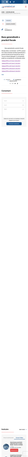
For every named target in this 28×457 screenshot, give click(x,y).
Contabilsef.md (10, 12)
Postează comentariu (14, 123)
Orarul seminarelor (8, 437)
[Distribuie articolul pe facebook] (13, 83)
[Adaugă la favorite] (8, 24)
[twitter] (15, 83)
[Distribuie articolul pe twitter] (15, 83)
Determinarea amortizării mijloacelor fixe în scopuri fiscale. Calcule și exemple (16, 443)
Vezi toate (23, 429)
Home (2, 12)
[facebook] (13, 83)
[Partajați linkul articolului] (17, 83)
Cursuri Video (19, 437)
